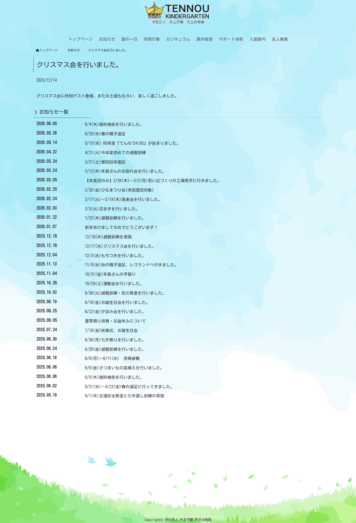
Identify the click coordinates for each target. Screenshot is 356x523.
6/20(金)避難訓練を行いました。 (115, 349)
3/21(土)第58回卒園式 (105, 162)
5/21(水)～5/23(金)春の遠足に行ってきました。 (129, 387)
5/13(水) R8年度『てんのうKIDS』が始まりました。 (132, 143)
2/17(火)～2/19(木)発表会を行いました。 (123, 199)
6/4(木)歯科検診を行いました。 (114, 124)
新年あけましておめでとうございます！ (121, 227)
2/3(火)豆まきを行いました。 (112, 209)
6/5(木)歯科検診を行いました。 (114, 377)
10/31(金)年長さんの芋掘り (110, 274)
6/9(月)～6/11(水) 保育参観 (112, 358)
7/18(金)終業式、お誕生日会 (111, 330)
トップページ (47, 50)
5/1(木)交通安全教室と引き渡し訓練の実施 (124, 396)
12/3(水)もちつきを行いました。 (115, 256)
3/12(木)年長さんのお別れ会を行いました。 (125, 171)
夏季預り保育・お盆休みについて (115, 321)
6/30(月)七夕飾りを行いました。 (115, 340)
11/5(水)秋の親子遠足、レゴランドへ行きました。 (131, 265)
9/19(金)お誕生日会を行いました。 (117, 302)
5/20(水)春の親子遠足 (105, 134)
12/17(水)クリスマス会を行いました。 (120, 246)
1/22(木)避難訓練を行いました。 (115, 218)
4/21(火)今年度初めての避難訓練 (115, 153)
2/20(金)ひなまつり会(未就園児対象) (119, 190)
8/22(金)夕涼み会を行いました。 (115, 312)
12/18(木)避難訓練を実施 (108, 237)
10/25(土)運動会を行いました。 (114, 284)
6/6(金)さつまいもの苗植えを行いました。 (124, 368)
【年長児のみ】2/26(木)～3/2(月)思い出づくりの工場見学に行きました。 (153, 181)
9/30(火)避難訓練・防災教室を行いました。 (125, 293)
